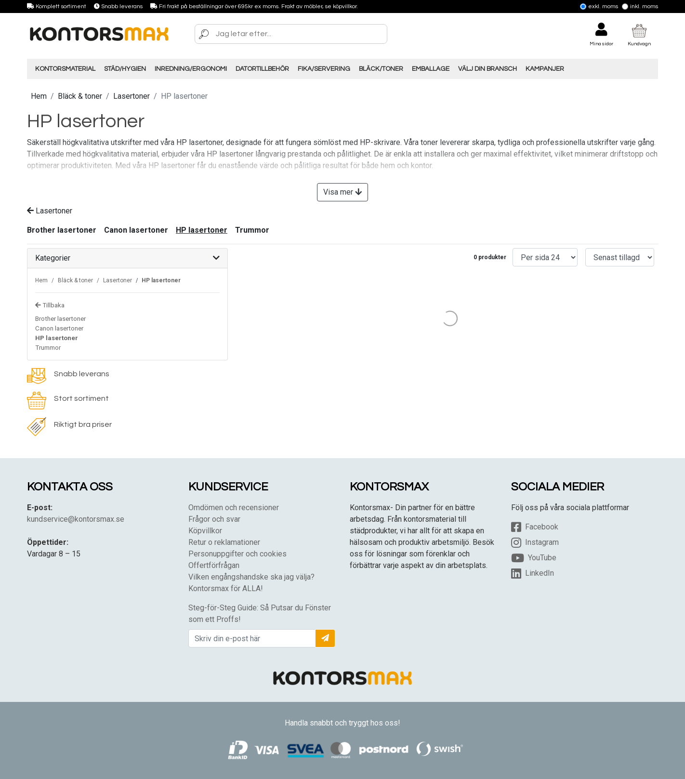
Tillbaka (50, 305)
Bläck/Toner (381, 69)
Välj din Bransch (487, 69)
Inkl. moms (640, 6)
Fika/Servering (324, 69)
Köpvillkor (205, 530)
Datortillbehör (262, 69)
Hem (39, 96)
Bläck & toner (80, 96)
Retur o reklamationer (224, 542)
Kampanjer (545, 69)
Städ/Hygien (125, 69)
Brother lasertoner (61, 230)
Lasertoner (131, 96)
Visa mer (342, 192)
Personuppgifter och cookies (237, 553)
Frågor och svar (214, 519)
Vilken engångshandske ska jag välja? (251, 576)
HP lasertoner (201, 230)
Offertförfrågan (213, 565)
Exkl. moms (599, 6)
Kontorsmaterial (65, 69)
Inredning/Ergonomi (191, 69)
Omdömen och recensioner (233, 507)
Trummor (252, 230)
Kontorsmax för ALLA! (225, 588)
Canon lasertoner (136, 230)
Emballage (430, 69)
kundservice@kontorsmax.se (75, 519)
